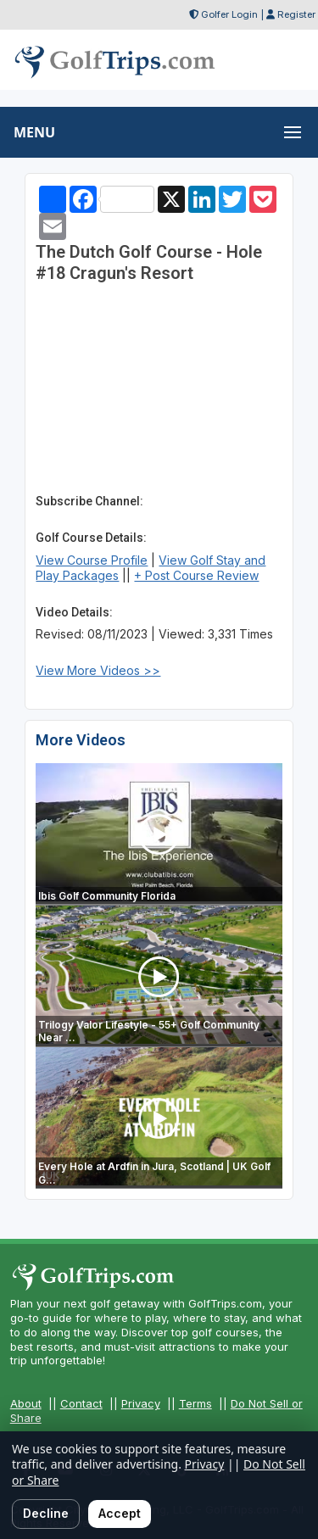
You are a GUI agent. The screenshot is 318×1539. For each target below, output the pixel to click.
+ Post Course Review (196, 575)
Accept (119, 1513)
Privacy (140, 1403)
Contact (81, 1403)
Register (296, 14)
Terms (195, 1403)
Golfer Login (229, 14)
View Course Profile (92, 560)
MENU (34, 132)
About (26, 1403)
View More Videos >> (98, 670)
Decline (46, 1513)
